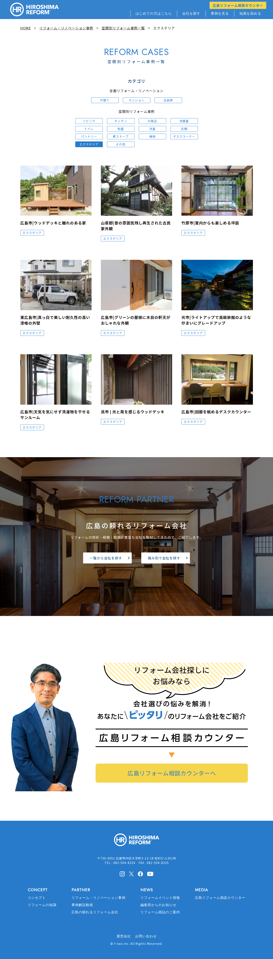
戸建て (105, 100)
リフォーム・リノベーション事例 (98, 897)
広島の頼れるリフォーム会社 (94, 912)
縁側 (152, 136)
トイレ (89, 129)
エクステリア (89, 144)
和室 (121, 129)
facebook (140, 873)
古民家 (168, 100)
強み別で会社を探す (164, 557)
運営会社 (124, 936)
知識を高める (250, 13)
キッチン (120, 121)
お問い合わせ (146, 936)
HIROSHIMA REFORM (136, 841)
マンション (136, 100)
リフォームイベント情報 (160, 897)
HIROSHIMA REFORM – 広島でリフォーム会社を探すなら (34, 10)
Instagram (122, 873)
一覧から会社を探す (106, 557)
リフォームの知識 (42, 904)
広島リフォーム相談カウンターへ (172, 773)
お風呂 (152, 121)
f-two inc (121, 943)
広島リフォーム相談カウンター (238, 5)
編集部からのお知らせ (158, 904)
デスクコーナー (184, 136)
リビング (89, 121)
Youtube (150, 873)
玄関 (184, 129)
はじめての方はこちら (154, 13)
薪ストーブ (121, 136)
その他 (120, 144)
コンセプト (37, 897)
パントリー (89, 136)
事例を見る (220, 13)
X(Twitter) (131, 873)
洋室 (152, 129)
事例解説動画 (82, 904)
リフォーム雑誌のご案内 (160, 912)
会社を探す (191, 13)
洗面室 (184, 121)
